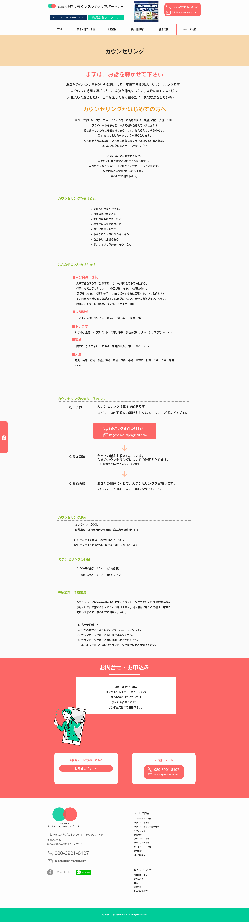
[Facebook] (50, 872)
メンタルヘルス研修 (142, 819)
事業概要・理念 (140, 875)
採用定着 (138, 851)
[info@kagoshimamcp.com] (71, 861)
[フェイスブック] (4, 437)
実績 (136, 883)
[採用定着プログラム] (106, 17)
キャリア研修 (139, 831)
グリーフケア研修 (141, 843)
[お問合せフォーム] (86, 768)
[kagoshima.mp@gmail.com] (128, 435)
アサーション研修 (141, 839)
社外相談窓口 (139, 855)
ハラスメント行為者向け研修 (146, 827)
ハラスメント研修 (141, 823)
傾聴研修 (138, 835)
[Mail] (168, 12)
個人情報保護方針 (141, 891)
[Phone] (168, 7)
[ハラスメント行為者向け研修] (68, 17)
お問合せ (138, 887)
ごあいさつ (139, 879)
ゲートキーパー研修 (142, 847)
